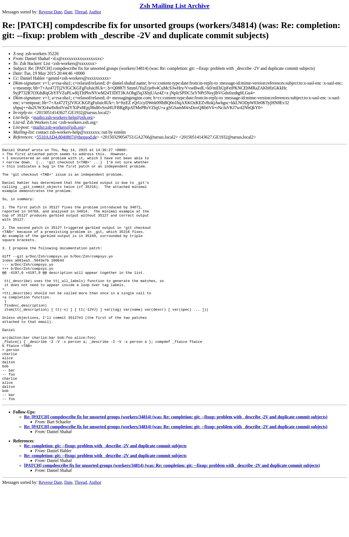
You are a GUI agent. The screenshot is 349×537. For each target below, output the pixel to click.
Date (68, 12)
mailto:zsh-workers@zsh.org (58, 127)
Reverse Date (50, 12)
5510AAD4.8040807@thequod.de (67, 137)
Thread (80, 12)
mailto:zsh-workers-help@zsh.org (63, 117)
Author (95, 12)
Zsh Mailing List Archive (174, 5)
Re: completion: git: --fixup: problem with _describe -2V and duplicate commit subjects (105, 495)
